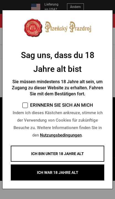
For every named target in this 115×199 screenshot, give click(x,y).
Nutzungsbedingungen (61, 135)
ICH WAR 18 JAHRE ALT (57, 172)
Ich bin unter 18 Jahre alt (57, 153)
